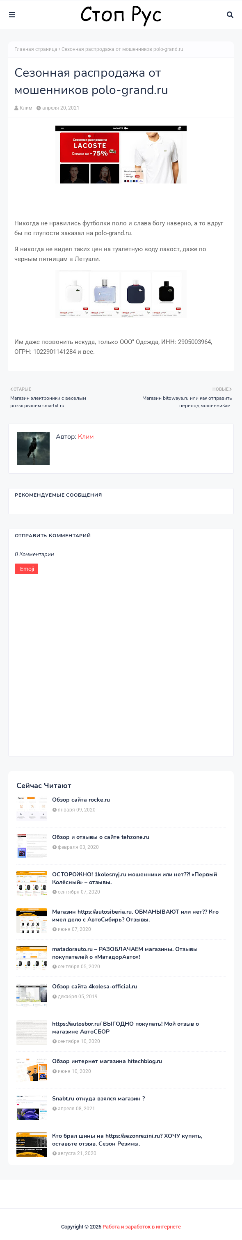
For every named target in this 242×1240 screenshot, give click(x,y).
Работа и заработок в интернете (142, 1227)
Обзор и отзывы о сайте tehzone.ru (100, 837)
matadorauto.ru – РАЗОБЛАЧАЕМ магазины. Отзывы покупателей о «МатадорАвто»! (125, 953)
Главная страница (35, 49)
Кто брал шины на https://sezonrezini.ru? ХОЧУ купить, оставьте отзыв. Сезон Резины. (127, 1139)
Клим (26, 108)
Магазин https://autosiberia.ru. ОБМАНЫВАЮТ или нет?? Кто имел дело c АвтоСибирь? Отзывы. (135, 915)
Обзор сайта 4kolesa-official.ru (94, 986)
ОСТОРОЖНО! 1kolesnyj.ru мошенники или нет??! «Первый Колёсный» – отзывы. (134, 878)
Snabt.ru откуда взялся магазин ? (98, 1098)
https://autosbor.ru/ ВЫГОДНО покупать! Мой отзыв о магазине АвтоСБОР (125, 1027)
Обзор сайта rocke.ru (81, 800)
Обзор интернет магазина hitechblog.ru (107, 1061)
